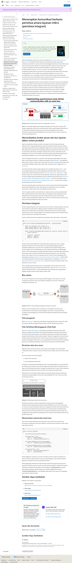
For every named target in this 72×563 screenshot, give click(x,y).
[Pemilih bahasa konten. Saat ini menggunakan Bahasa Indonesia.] (6, 557)
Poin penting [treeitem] (5, 99)
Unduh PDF (26, 54)
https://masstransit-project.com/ (32, 495)
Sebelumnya (26, 498)
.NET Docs (45, 49)
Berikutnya (33, 498)
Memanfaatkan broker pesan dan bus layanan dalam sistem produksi (37, 33)
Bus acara (25, 37)
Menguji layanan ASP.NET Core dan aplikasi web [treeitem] (10, 76)
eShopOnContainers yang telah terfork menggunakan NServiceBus (37, 180)
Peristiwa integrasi (26, 35)
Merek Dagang (4, 562)
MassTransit (53, 172)
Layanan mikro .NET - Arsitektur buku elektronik (49, 14)
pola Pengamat (28, 321)
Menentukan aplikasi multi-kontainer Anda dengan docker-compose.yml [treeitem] (10, 54)
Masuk (69, 1)
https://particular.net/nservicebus (32, 490)
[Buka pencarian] (65, 2)
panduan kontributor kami (30, 518)
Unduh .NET (67, 5)
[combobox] (9, 17)
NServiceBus (47, 172)
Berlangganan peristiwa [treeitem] (8, 74)
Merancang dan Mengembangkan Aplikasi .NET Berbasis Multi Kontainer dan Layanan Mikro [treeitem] (11, 42)
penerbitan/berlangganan (41, 69)
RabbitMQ (56, 160)
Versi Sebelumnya (12, 560)
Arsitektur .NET (34, 14)
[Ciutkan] (16, 14)
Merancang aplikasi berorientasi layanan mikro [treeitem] (10, 46)
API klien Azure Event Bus (60, 267)
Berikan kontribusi (25, 560)
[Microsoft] (2, 2)
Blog (18, 560)
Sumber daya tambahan (28, 38)
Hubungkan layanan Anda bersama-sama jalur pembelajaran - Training (37, 543)
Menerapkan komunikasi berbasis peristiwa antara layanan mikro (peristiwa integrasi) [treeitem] (11, 63)
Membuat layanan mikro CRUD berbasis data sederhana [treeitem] (10, 50)
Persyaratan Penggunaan (56, 560)
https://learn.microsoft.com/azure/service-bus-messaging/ (38, 485)
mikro (27, 62)
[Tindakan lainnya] (67, 15)
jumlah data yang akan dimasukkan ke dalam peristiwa (46, 257)
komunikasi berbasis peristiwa (58, 60)
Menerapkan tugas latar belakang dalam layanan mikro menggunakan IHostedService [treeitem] (11, 81)
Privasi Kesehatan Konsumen (42, 560)
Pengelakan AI (4, 560)
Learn (23, 14)
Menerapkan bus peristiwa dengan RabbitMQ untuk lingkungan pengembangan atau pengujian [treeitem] (10, 69)
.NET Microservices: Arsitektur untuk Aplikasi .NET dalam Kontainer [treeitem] (10, 20)
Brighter (61, 172)
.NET (28, 14)
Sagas (60, 169)
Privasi (32, 560)
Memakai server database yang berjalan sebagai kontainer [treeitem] (10, 59)
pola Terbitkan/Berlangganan (32, 330)
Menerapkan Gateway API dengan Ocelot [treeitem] (11, 85)
